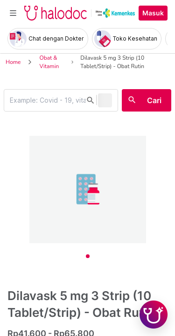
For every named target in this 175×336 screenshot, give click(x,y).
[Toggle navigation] (13, 13)
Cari (154, 100)
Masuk (153, 13)
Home (13, 62)
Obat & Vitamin (49, 62)
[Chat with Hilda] (154, 315)
